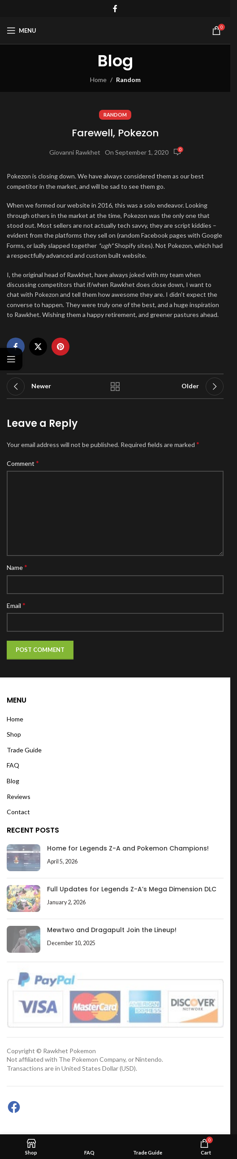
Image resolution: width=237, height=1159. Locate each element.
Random (128, 79)
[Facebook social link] (115, 8)
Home (98, 79)
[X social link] (38, 347)
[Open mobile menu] (21, 30)
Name (17, 567)
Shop (14, 734)
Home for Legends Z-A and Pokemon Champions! (128, 848)
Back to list (115, 386)
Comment (23, 463)
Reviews (18, 796)
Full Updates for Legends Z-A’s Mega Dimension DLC (131, 889)
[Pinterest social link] (60, 347)
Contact (18, 812)
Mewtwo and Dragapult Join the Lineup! (112, 929)
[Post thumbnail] (23, 857)
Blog (13, 781)
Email (16, 605)
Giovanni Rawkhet (74, 152)
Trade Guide (24, 750)
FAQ (13, 765)
